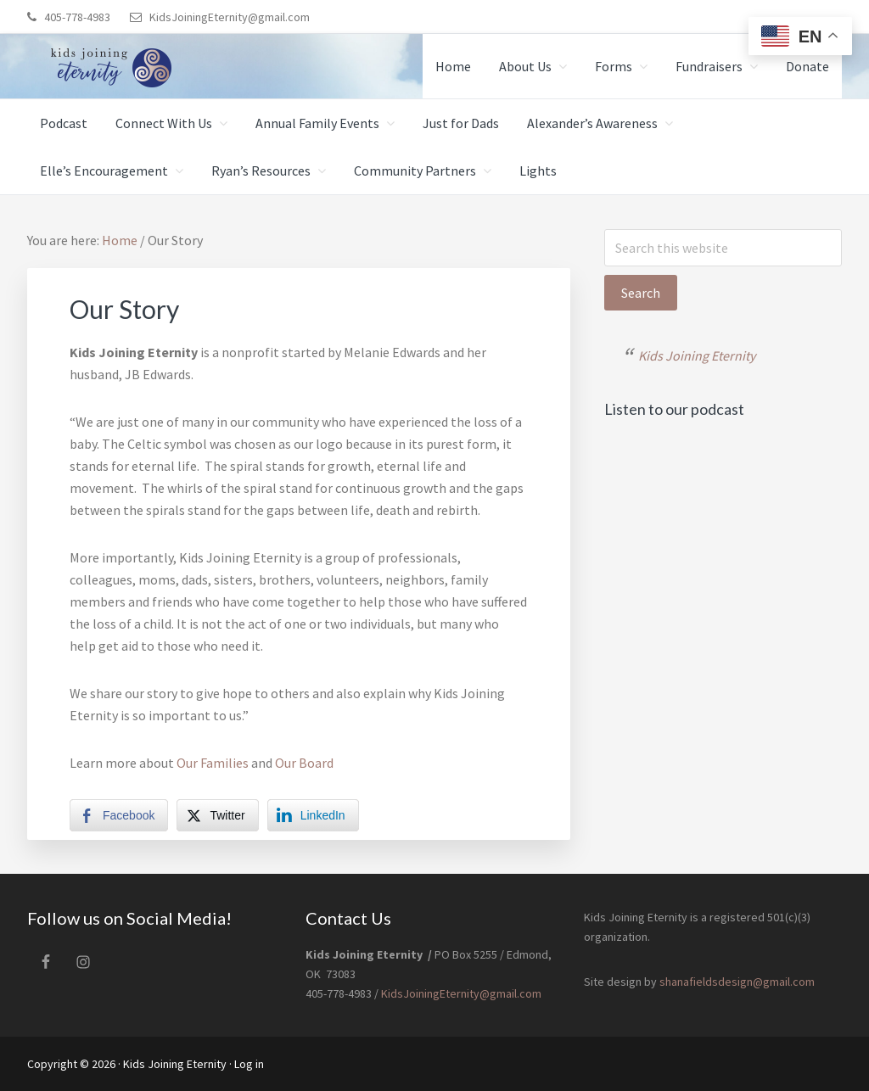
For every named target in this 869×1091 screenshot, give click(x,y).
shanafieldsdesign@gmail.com (736, 981)
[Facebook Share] (119, 815)
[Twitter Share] (217, 815)
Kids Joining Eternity (696, 355)
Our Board (304, 762)
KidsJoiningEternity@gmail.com (229, 17)
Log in (249, 1063)
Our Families (213, 762)
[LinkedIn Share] (313, 815)
